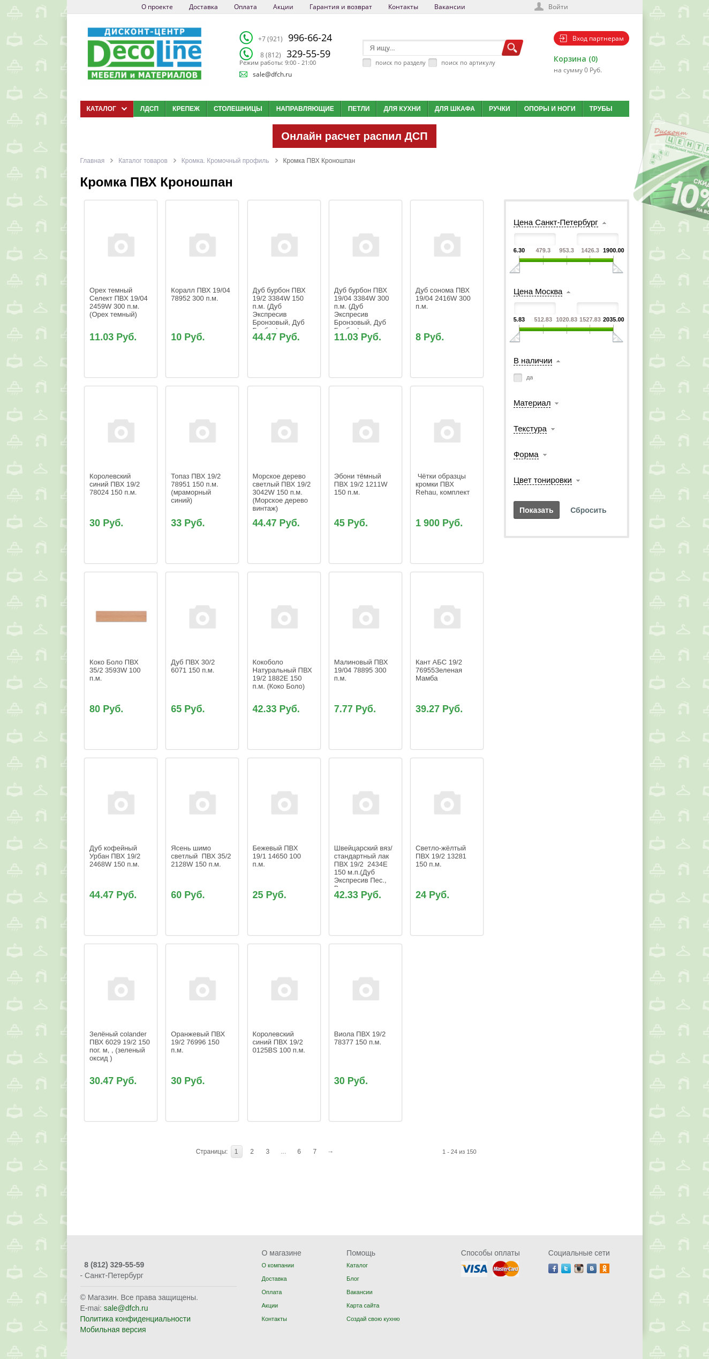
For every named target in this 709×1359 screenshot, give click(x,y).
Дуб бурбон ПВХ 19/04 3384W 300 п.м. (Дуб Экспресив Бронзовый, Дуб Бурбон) (362, 310)
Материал (532, 402)
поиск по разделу (400, 62)
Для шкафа (455, 109)
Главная (92, 161)
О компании (277, 1265)
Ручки (499, 109)
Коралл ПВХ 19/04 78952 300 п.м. (201, 294)
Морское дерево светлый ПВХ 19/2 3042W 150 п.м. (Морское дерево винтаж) (283, 492)
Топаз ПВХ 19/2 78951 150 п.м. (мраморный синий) (197, 488)
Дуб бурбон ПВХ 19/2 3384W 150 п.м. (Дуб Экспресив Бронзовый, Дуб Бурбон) (280, 310)
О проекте (157, 6)
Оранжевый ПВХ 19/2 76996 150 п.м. (199, 1042)
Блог (352, 1278)
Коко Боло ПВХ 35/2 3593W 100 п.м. (115, 670)
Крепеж (186, 109)
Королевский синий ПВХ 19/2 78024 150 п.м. (115, 484)
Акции (283, 6)
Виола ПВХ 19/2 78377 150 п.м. (361, 1038)
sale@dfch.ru (272, 74)
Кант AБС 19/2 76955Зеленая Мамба (440, 670)
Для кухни (401, 109)
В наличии (533, 360)
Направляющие (305, 109)
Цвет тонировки (543, 479)
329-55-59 (295, 53)
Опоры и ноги (550, 109)
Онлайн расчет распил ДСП (354, 136)
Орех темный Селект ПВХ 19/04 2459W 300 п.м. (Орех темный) (119, 302)
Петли (359, 109)
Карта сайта (362, 1305)
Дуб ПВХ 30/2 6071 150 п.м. (193, 666)
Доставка (203, 6)
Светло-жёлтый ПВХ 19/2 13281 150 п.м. (443, 856)
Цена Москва (538, 291)
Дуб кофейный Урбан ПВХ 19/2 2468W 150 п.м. (115, 856)
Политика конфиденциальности (135, 1319)
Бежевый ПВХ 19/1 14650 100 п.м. (278, 856)
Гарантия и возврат (341, 6)
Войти (558, 6)
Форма (526, 454)
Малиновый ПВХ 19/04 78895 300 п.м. (362, 670)
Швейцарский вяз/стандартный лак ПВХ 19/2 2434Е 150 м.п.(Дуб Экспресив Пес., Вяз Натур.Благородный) (367, 872)
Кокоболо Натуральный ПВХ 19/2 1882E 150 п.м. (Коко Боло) (283, 674)
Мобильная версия (113, 1329)
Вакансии (449, 6)
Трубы (601, 109)
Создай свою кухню (372, 1319)
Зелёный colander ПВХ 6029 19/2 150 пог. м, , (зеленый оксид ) (120, 1046)
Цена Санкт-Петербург (556, 222)
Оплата (245, 6)
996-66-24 (295, 37)
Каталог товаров (143, 161)
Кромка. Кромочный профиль (225, 161)
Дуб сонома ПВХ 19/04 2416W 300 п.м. (447, 326)
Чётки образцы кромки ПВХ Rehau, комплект (443, 484)
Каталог (357, 1265)
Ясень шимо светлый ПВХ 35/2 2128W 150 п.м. (202, 856)
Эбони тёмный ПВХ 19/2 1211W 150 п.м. (361, 484)
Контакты (403, 6)
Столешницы (238, 109)
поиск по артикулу (468, 62)
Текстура (530, 428)
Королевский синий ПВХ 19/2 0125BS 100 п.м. (279, 1042)
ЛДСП (149, 109)
